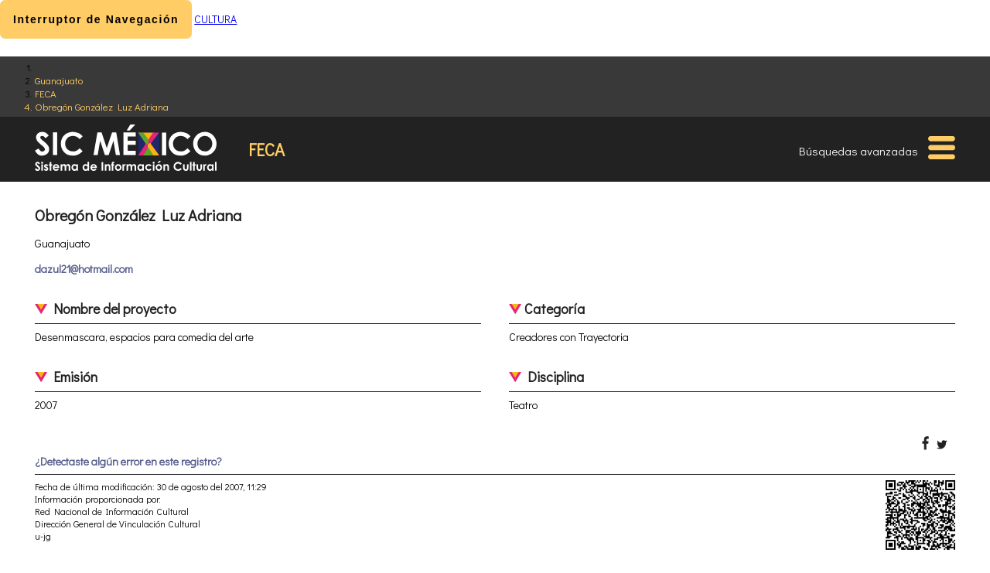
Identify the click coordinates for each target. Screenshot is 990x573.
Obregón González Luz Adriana (102, 106)
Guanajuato (59, 80)
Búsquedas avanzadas (858, 151)
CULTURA (215, 19)
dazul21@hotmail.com (84, 268)
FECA (45, 93)
